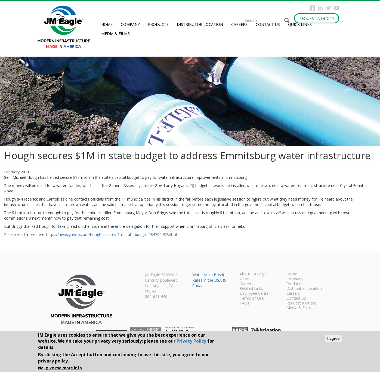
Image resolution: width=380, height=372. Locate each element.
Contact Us (268, 24)
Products (158, 24)
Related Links (251, 289)
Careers (239, 24)
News (245, 279)
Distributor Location (200, 24)
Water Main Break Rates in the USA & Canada (209, 280)
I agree (333, 338)
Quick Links (300, 24)
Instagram (320, 8)
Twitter (328, 8)
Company (130, 24)
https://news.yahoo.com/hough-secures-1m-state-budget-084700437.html (111, 234)
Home (107, 24)
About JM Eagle (253, 274)
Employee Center (255, 293)
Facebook (312, 8)
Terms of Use (252, 298)
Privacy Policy (191, 341)
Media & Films (115, 33)
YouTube (336, 8)
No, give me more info (60, 367)
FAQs (244, 303)
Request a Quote (316, 18)
